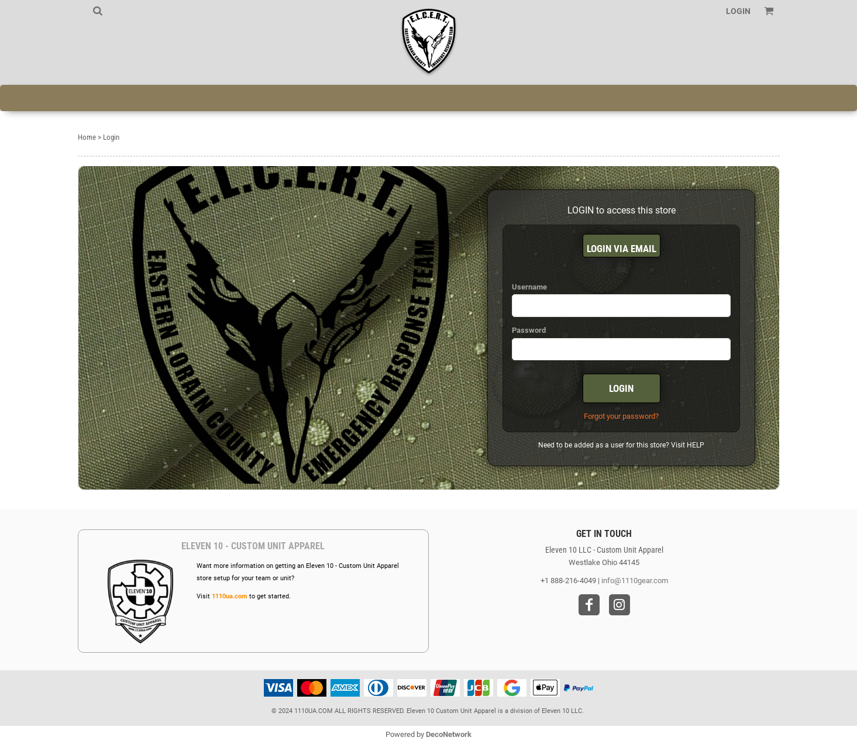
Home (87, 137)
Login (738, 11)
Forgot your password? (621, 416)
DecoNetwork (448, 734)
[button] (97, 11)
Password (529, 330)
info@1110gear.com (634, 580)
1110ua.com (229, 596)
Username (529, 287)
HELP (695, 445)
